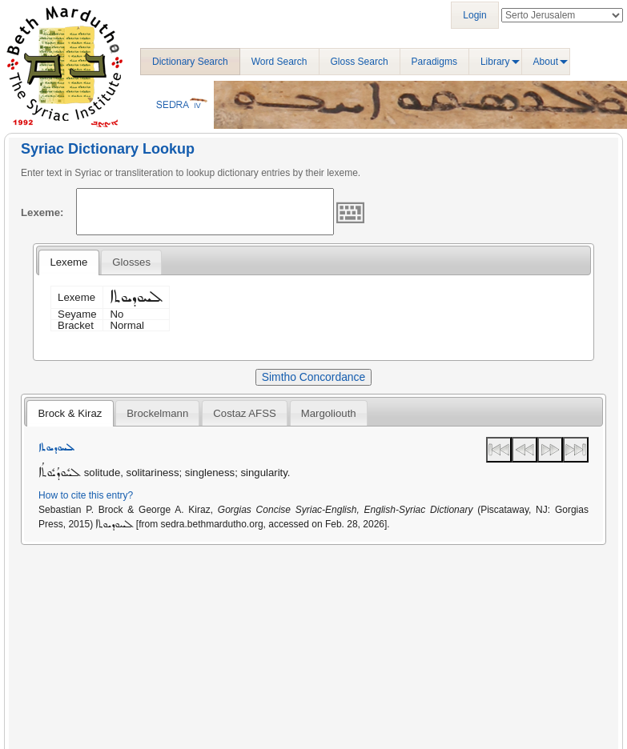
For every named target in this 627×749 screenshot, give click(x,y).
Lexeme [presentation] (68, 262)
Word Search (279, 61)
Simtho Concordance (313, 376)
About (545, 61)
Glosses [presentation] (131, 262)
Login (474, 15)
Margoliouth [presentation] (328, 413)
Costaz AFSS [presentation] (244, 413)
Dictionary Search (190, 61)
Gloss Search (359, 61)
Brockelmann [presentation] (157, 413)
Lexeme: (42, 212)
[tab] (68, 262)
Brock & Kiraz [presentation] (70, 413)
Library (495, 61)
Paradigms (434, 61)
